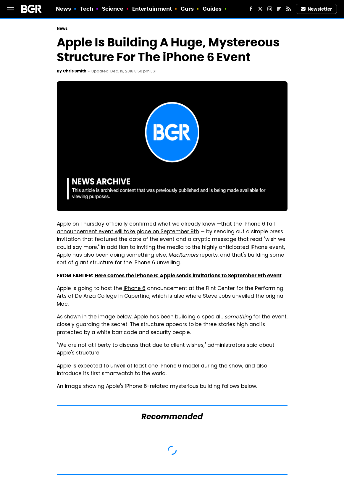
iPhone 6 (135, 289)
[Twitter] (260, 9)
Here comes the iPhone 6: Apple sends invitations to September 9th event (188, 275)
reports (193, 255)
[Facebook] (250, 9)
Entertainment (152, 8)
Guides (212, 8)
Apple (141, 317)
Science (113, 8)
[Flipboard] (279, 9)
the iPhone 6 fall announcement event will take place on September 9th (166, 228)
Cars (187, 8)
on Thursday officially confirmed (114, 224)
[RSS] (288, 9)
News (63, 8)
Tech (86, 8)
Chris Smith (74, 71)
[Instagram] (269, 9)
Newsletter (316, 9)
